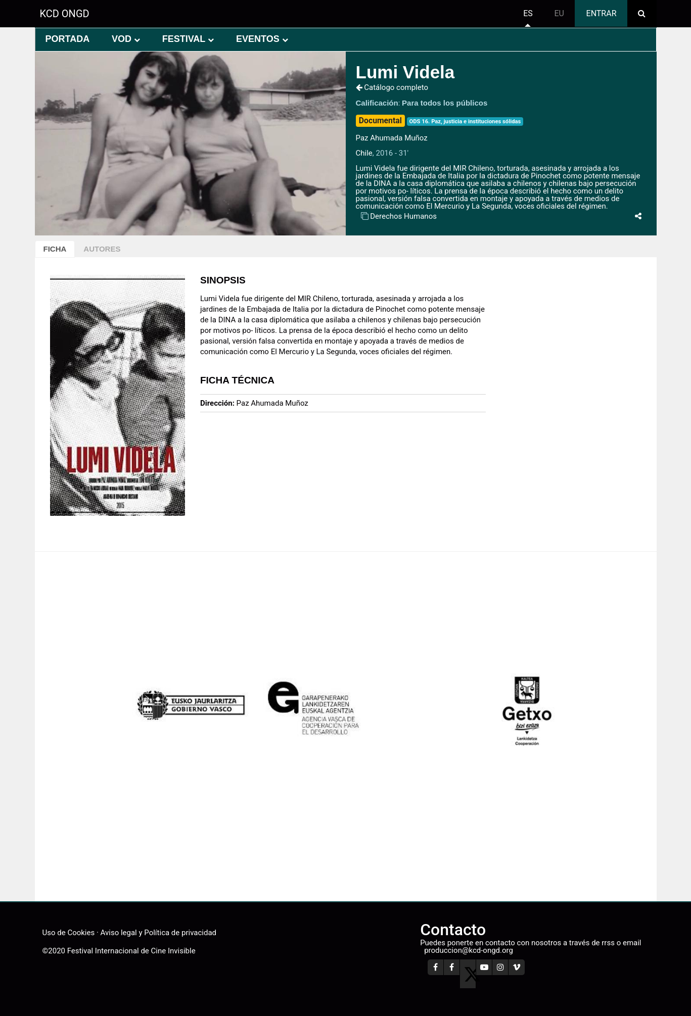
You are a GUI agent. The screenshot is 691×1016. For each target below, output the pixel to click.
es (528, 13)
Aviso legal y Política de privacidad (158, 932)
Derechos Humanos (403, 216)
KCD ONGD (64, 14)
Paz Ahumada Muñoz (392, 137)
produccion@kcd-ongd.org (468, 950)
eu (559, 13)
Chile (364, 153)
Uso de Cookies (68, 932)
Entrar (601, 13)
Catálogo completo (392, 87)
